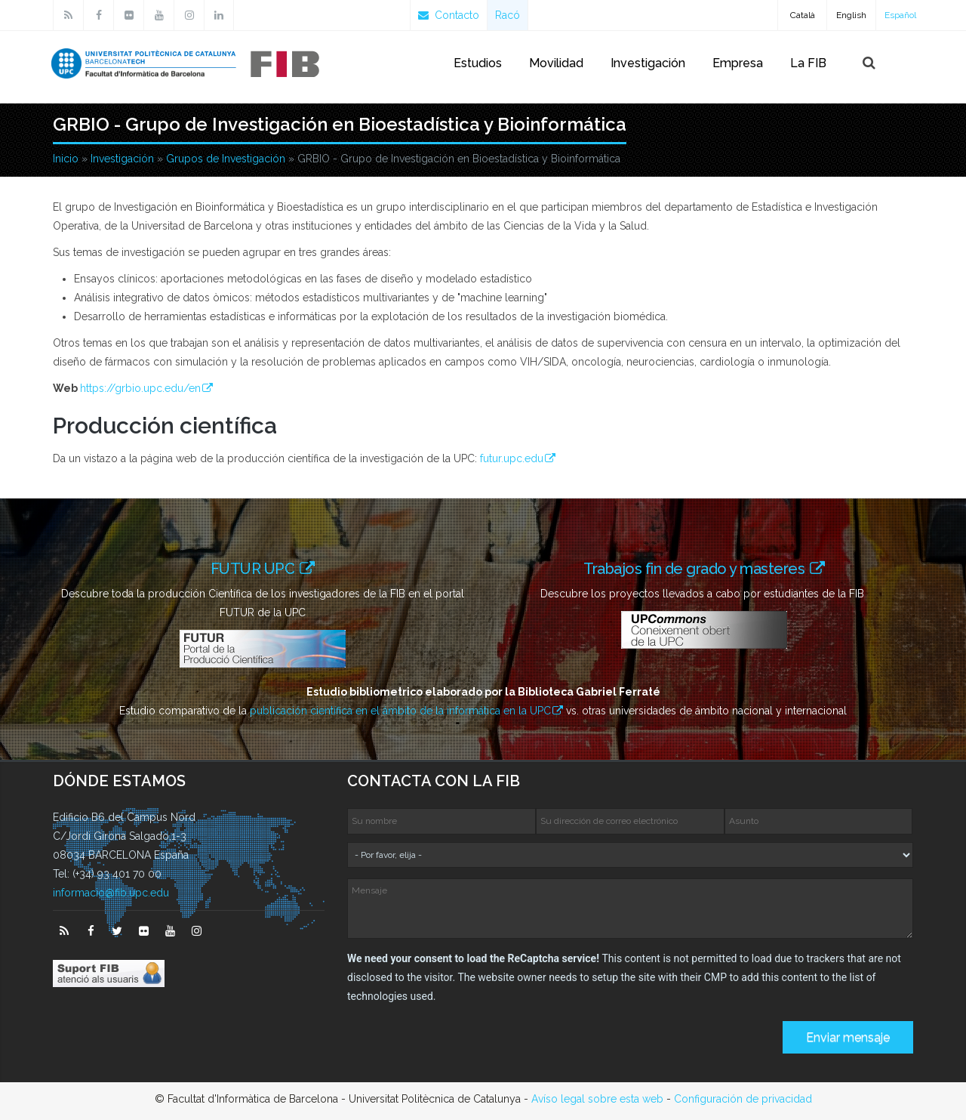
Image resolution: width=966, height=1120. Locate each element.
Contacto (448, 15)
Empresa (737, 63)
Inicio (65, 159)
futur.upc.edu (511, 458)
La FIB (808, 63)
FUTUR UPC (254, 568)
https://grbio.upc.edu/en (140, 388)
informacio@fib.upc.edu (111, 893)
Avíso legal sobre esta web (597, 1099)
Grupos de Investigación (225, 159)
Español (900, 15)
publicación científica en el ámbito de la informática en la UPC (400, 711)
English (851, 15)
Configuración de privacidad (743, 1099)
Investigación (648, 63)
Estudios (478, 63)
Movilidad (556, 63)
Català (802, 15)
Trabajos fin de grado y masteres (699, 568)
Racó (507, 15)
